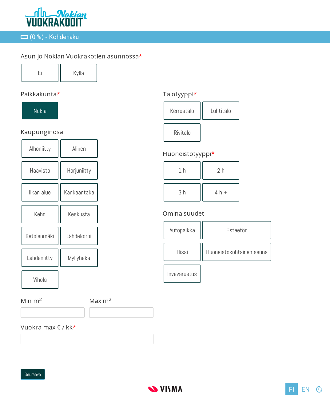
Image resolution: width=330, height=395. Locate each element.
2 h (221, 170)
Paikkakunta (40, 94)
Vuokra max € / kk (48, 327)
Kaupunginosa (42, 132)
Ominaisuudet (183, 213)
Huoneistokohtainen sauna (237, 252)
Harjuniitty (79, 170)
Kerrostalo (182, 111)
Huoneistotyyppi (189, 153)
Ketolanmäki (40, 236)
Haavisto (40, 170)
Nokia (40, 111)
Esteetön (237, 230)
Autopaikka (182, 230)
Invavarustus (182, 274)
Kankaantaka (79, 192)
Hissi (182, 252)
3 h (182, 192)
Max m (100, 300)
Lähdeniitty (40, 258)
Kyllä (78, 73)
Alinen (79, 149)
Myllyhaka (79, 258)
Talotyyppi (180, 94)
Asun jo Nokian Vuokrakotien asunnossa (81, 56)
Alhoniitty (40, 149)
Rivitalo (182, 133)
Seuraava (33, 374)
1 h (182, 170)
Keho (40, 214)
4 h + (221, 192)
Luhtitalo (221, 111)
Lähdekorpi (78, 236)
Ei (40, 73)
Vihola (40, 280)
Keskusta (79, 214)
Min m (31, 300)
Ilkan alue (40, 192)
